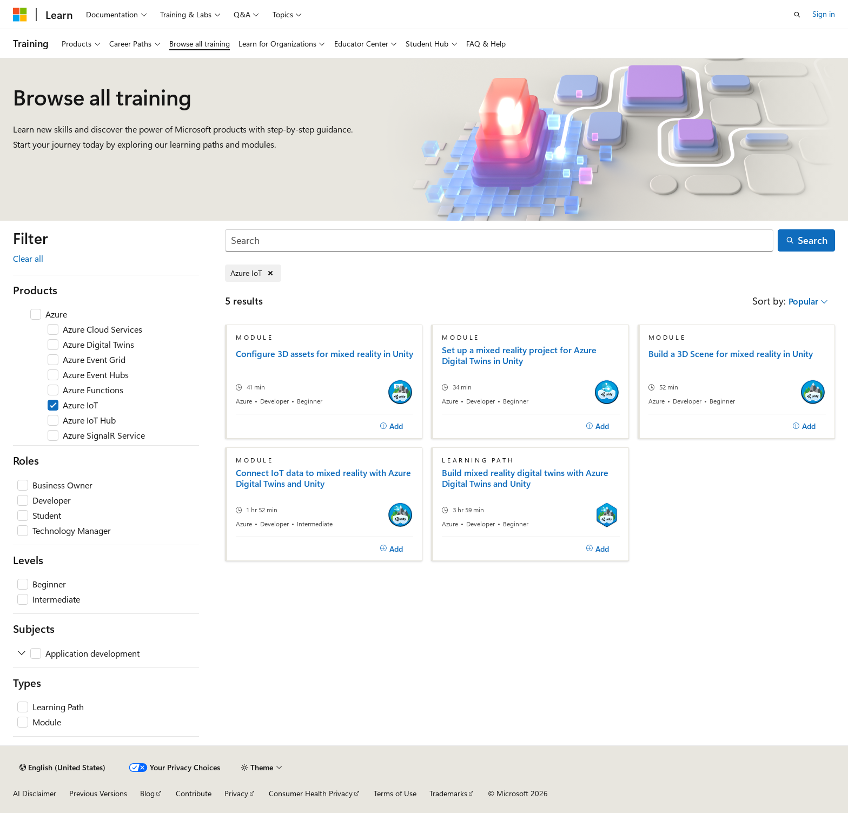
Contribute (193, 793)
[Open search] (797, 14)
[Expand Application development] (21, 653)
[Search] (499, 240)
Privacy (236, 793)
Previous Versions (98, 793)
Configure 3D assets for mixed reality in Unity (324, 353)
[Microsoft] (20, 15)
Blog (147, 793)
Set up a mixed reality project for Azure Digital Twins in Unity (519, 355)
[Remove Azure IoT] (253, 273)
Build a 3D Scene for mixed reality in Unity (730, 353)
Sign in (823, 14)
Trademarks (448, 793)
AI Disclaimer (34, 793)
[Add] (391, 426)
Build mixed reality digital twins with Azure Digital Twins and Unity (525, 478)
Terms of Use (395, 793)
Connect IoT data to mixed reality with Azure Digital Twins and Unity (323, 478)
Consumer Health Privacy (311, 793)
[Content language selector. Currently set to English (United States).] (62, 767)
